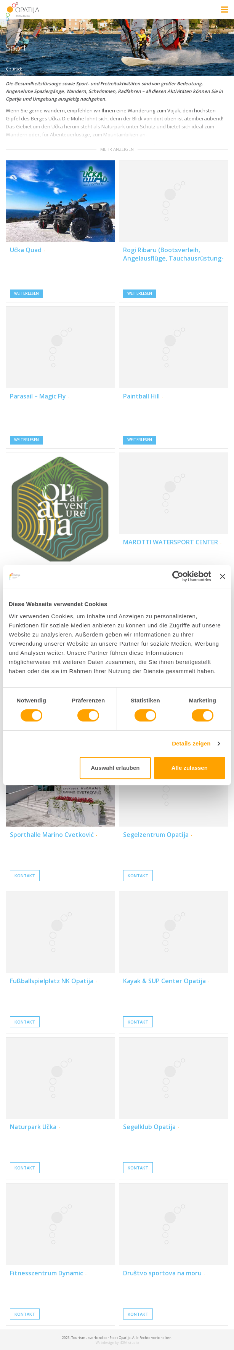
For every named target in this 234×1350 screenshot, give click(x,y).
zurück (14, 69)
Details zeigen (191, 743)
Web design (105, 1342)
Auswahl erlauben (115, 768)
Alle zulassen (189, 768)
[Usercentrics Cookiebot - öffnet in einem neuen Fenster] (177, 576)
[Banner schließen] (222, 576)
